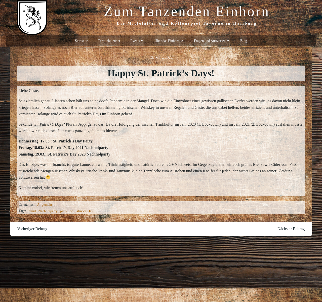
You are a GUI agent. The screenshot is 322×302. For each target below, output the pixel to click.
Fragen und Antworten (212, 40)
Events (137, 40)
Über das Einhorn (169, 40)
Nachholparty (48, 210)
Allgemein (44, 204)
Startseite (81, 40)
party (63, 210)
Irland (31, 210)
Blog (243, 40)
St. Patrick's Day (81, 210)
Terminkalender (109, 40)
